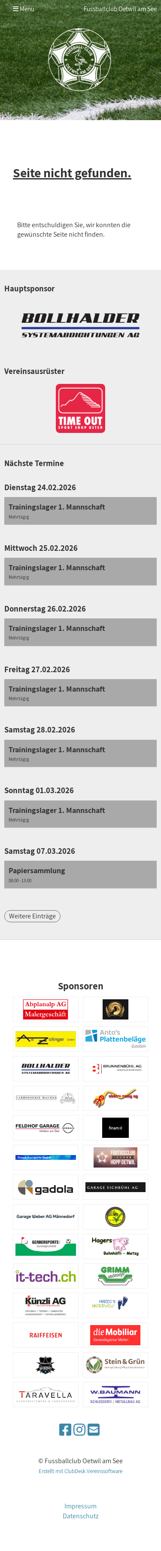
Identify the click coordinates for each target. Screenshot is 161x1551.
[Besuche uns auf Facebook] (65, 1430)
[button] (80, 511)
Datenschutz (81, 1515)
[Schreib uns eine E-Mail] (94, 1430)
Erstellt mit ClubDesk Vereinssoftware (80, 1471)
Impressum (80, 1506)
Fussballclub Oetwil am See (120, 9)
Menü (23, 9)
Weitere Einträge (32, 916)
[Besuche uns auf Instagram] (79, 1430)
